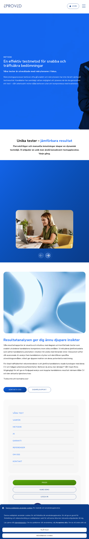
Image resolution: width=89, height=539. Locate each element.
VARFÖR (16, 420)
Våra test (18, 413)
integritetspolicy (20, 522)
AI (14, 433)
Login (73, 6)
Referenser (19, 447)
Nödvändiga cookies (44, 536)
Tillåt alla (44, 530)
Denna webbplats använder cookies (19, 508)
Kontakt (17, 461)
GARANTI (17, 440)
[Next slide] (48, 255)
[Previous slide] (41, 255)
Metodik (17, 427)
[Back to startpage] (12, 6)
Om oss (16, 454)
